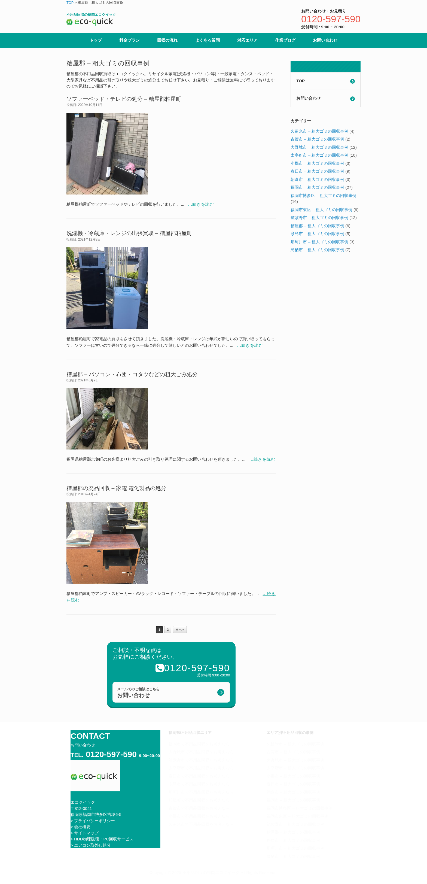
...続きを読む (201, 204)
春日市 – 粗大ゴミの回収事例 (317, 171)
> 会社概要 (80, 826)
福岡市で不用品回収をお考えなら (199, 744)
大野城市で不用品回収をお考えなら (201, 751)
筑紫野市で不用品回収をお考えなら (201, 760)
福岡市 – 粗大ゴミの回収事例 (317, 187)
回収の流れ (167, 40)
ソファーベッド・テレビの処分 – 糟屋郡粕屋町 (123, 99)
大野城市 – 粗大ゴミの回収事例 (319, 147)
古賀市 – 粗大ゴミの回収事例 (317, 139)
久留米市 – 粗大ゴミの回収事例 (319, 131)
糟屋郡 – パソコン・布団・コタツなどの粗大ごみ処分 (132, 374)
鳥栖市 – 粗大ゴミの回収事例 (317, 249)
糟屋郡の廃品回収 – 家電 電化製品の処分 (116, 488)
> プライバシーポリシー (93, 820)
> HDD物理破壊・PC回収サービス (102, 839)
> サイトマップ (85, 833)
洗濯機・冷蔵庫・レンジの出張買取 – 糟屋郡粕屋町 (129, 233)
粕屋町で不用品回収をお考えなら (199, 800)
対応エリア (247, 40)
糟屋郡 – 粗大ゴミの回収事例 (317, 225)
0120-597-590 (331, 19)
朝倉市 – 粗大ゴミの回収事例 (317, 179)
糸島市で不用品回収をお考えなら (199, 784)
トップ (96, 40)
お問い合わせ (325, 40)
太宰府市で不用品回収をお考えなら (201, 767)
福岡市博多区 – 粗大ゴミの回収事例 (323, 195)
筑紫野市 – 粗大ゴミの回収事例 (319, 217)
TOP (300, 80)
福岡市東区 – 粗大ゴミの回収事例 (321, 209)
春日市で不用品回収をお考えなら (199, 776)
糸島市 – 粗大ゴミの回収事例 (317, 233)
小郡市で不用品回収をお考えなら (199, 816)
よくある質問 (207, 40)
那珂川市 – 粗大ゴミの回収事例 (319, 241)
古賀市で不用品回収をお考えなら (199, 808)
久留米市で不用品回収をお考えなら (201, 824)
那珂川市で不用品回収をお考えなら (201, 792)
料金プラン (129, 40)
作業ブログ (285, 40)
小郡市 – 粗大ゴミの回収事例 (317, 163)
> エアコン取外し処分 (91, 845)
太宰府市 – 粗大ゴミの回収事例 (319, 155)
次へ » (180, 629)
